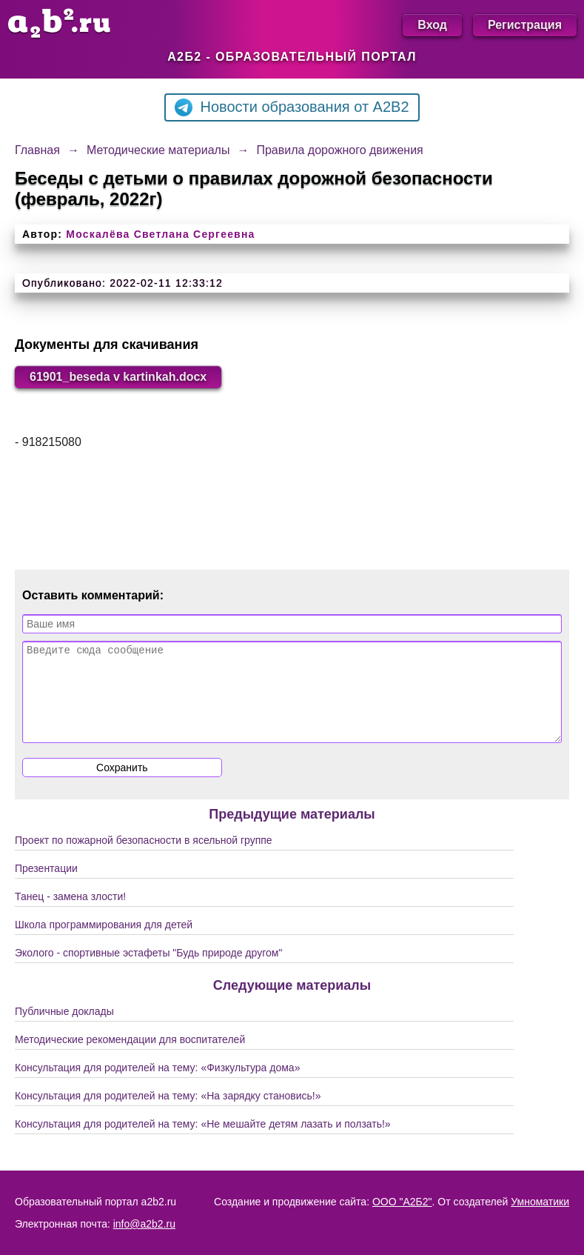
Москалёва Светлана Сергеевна (160, 234)
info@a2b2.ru (144, 1224)
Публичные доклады (64, 1029)
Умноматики (540, 1202)
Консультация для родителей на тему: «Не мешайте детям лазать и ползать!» (203, 1142)
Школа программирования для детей (103, 942)
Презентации (46, 886)
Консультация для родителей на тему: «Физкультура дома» (157, 1085)
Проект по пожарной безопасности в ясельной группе (143, 858)
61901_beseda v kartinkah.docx (118, 376)
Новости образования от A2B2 (292, 107)
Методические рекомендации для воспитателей (130, 1057)
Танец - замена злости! (70, 914)
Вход (432, 25)
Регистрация (525, 25)
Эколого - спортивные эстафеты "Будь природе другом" (148, 970)
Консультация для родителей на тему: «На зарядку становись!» (168, 1113)
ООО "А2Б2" (402, 1202)
